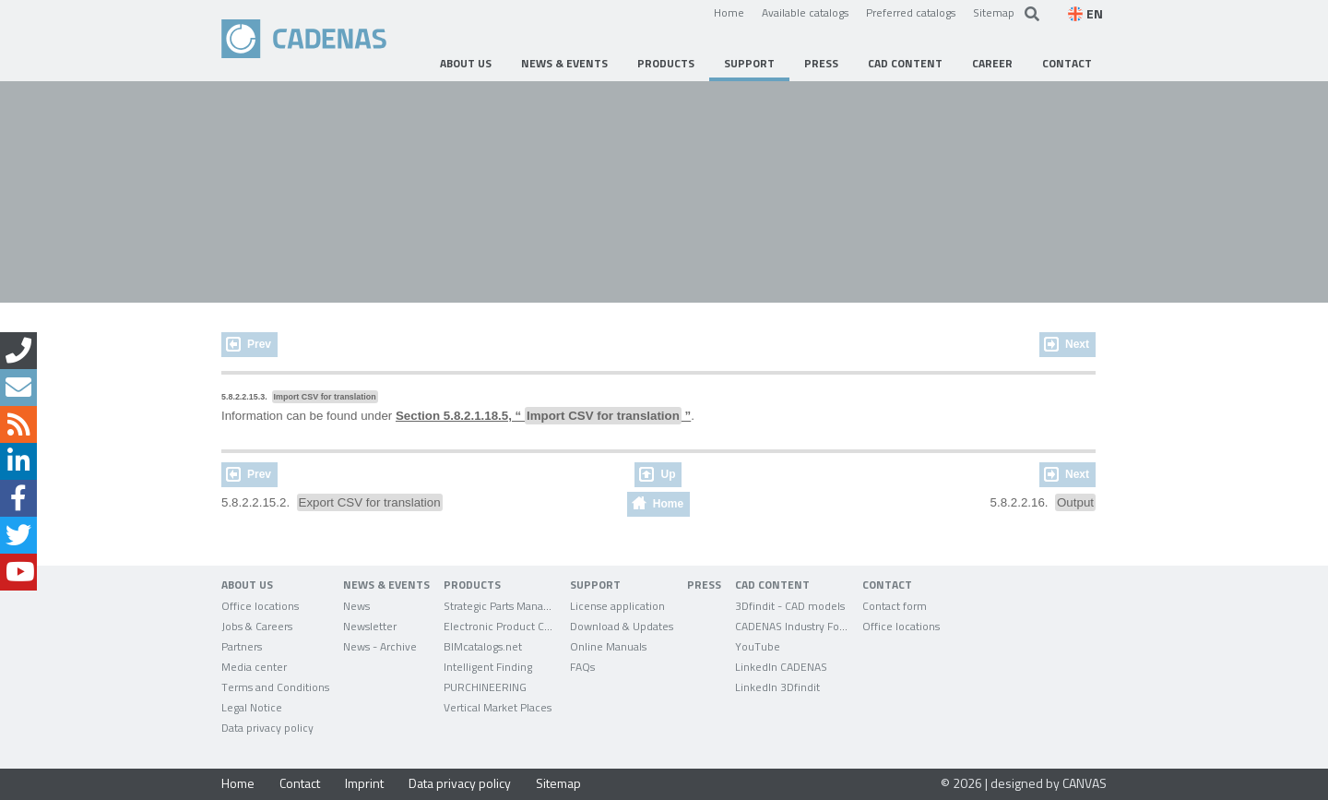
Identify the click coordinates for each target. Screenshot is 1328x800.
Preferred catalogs (910, 12)
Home (729, 12)
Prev (259, 344)
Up (667, 474)
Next (1077, 344)
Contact (299, 783)
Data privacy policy (460, 783)
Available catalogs (805, 12)
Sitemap (993, 12)
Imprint (364, 783)
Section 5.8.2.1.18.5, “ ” (543, 416)
